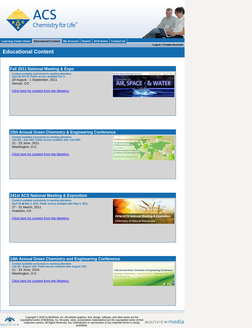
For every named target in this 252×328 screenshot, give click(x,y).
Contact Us (118, 41)
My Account (71, 41)
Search (86, 41)
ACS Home (101, 41)
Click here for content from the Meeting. (40, 91)
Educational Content (47, 41)
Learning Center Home (16, 41)
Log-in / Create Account (169, 44)
